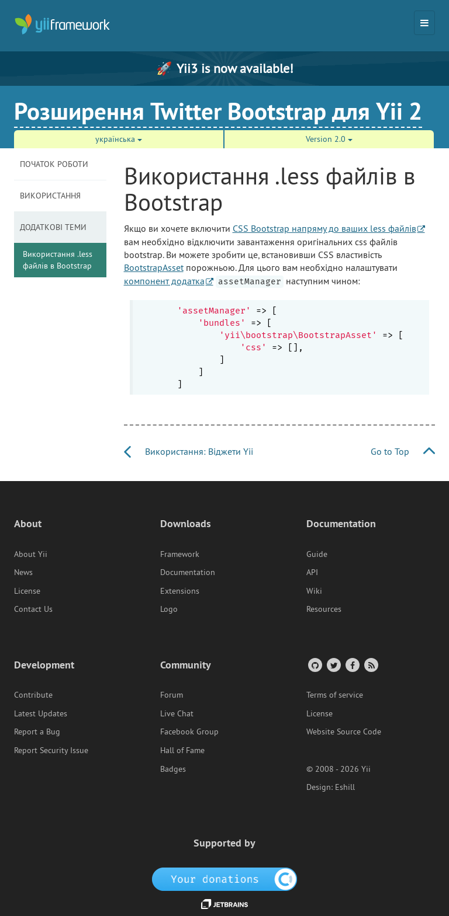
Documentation (187, 572)
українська (118, 139)
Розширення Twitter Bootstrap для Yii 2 (218, 111)
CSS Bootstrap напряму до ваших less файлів (324, 228)
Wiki (314, 591)
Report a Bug (37, 731)
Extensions (179, 591)
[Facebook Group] (352, 664)
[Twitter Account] (333, 664)
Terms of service (334, 694)
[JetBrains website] (224, 903)
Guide (316, 554)
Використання (50, 195)
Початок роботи (54, 164)
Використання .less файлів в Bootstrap (57, 260)
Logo (169, 609)
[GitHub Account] (314, 664)
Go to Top (403, 451)
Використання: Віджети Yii (188, 451)
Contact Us (33, 609)
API (312, 572)
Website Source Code (343, 731)
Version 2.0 (329, 139)
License (27, 591)
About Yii (30, 554)
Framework (179, 554)
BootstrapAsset (154, 267)
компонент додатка (164, 281)
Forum (171, 694)
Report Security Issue (51, 750)
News (23, 572)
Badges (173, 769)
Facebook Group (189, 731)
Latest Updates (40, 713)
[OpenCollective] (225, 878)
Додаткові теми (53, 227)
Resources (323, 609)
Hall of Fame (182, 750)
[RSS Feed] (370, 664)
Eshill (345, 787)
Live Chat (177, 713)
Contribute (33, 694)
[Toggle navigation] (424, 23)
